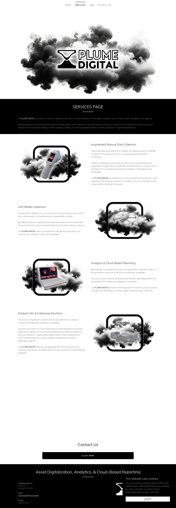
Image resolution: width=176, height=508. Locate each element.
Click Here (88, 455)
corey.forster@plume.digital (28, 495)
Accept (147, 499)
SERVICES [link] (80, 5)
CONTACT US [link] (104, 5)
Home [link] (68, 5)
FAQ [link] (91, 5)
